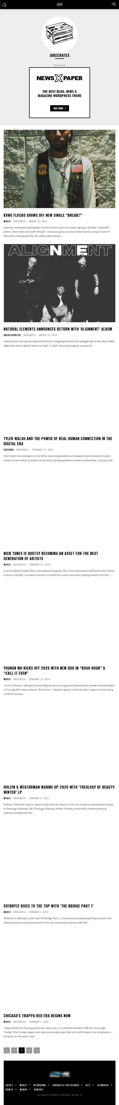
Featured (9, 450)
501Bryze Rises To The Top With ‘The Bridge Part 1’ (49, 906)
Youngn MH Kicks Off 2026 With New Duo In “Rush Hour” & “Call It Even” (54, 670)
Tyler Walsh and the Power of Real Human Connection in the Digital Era (58, 441)
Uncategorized (12, 335)
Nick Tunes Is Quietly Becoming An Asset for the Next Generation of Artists (51, 556)
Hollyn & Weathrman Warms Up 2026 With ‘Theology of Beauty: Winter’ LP (59, 789)
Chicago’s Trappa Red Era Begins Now (37, 1015)
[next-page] (37, 1050)
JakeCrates (19, 221)
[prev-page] (7, 1050)
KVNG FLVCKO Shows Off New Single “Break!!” (43, 215)
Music (7, 221)
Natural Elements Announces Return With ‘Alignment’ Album (58, 329)
